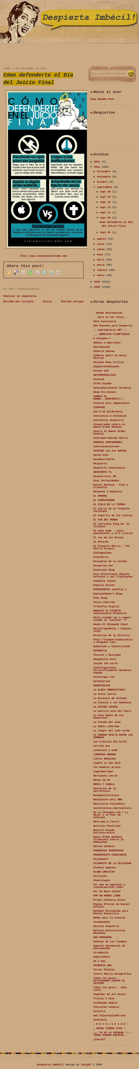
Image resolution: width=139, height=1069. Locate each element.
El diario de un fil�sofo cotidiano (111, 510)
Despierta (100, 463)
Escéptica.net (103, 565)
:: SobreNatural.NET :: (110, 330)
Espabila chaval (104, 581)
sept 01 (106, 232)
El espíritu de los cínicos (113, 515)
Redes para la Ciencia (109, 917)
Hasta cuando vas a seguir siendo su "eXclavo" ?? (112, 619)
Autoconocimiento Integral (112, 388)
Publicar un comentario (20, 296)
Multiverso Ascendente (109, 804)
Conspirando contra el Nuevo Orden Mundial (109, 425)
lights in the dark (107, 763)
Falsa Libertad (104, 602)
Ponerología (101, 880)
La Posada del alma (107, 722)
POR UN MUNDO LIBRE (107, 895)
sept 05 (106, 217)
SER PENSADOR (102, 937)
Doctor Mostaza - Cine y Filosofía (110, 486)
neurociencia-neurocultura (112, 808)
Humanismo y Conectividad (111, 646)
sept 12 (106, 212)
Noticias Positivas (107, 826)
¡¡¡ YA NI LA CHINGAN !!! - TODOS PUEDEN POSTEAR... (113, 1034)
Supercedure (101, 957)
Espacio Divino (104, 585)
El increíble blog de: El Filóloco (111, 525)
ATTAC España (102, 383)
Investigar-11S (104, 677)
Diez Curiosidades (106, 480)
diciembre (104, 171)
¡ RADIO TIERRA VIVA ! (109, 1028)
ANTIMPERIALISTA (104, 375)
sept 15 (106, 207)
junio (101, 249)
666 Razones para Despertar (113, 325)
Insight (86, 1064)
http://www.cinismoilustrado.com (43, 256)
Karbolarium (101, 681)
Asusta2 (98, 379)
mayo (100, 254)
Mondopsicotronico (106, 795)
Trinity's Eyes (104, 998)
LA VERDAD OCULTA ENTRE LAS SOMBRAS (113, 736)
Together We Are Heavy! (110, 994)
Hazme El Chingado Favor (110, 624)
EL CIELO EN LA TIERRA (109, 504)
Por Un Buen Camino (107, 891)
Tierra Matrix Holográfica (112, 974)
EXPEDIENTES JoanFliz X (110, 589)
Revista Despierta (106, 926)
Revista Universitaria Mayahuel (109, 932)
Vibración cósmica (106, 1007)
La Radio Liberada (106, 726)
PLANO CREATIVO (104, 872)
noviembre (104, 176)
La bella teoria (104, 694)
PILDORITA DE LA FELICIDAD (112, 863)
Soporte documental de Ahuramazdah (109, 947)
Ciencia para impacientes (111, 403)
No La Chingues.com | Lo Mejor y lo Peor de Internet (110, 815)
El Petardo (101, 541)
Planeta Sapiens (104, 867)
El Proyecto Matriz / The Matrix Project (111, 547)
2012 (97, 161)
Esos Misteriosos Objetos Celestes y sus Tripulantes (113, 575)
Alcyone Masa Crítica (108, 362)
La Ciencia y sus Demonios (112, 702)
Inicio (47, 301)
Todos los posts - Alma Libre (110, 989)
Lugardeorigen (103, 771)
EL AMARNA (100, 496)
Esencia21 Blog (104, 570)
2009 (97, 287)
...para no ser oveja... (110, 317)
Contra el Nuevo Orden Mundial (109, 432)
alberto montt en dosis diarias (110, 357)
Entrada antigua (72, 301)
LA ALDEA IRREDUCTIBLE (109, 689)
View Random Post (102, 99)
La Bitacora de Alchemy (110, 698)
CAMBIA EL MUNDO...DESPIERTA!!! (108, 397)
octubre (103, 182)
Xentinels (100, 1020)
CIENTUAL (99, 407)
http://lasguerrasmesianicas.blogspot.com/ (113, 641)
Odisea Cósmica (104, 846)
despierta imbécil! (50, 1064)
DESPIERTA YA (102, 472)
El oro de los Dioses (108, 537)
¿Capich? (99, 1039)
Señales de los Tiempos (110, 941)
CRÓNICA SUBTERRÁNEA (107, 442)
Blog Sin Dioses (104, 392)
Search (131, 74)
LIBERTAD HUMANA (104, 754)
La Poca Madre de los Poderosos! (108, 716)
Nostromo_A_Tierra (106, 821)
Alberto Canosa (104, 351)
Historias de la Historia (111, 635)
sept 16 (106, 202)
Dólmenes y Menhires (107, 491)
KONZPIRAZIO (101, 685)
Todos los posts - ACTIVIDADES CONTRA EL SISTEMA (109, 981)
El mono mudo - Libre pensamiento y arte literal (113, 532)
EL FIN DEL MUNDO (105, 519)
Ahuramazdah (101, 347)
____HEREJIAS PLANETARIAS (111, 334)
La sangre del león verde (111, 730)
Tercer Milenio (104, 969)
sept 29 (106, 197)
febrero (103, 270)
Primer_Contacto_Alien (109, 900)
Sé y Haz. (100, 961)
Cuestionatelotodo (106, 446)
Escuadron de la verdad (110, 561)
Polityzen (100, 876)
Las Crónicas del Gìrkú (110, 741)
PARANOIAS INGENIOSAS (108, 850)
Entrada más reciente (18, 301)
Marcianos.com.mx (105, 775)
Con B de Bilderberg (107, 411)
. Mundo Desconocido (107, 313)
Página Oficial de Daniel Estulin (111, 905)
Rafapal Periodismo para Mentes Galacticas (110, 912)
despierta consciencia (109, 468)
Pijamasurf (101, 859)
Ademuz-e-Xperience (107, 342)
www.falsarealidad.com (109, 1015)
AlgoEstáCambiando (106, 366)
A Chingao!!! (102, 338)
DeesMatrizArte (104, 459)
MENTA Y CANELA (104, 784)
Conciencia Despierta (108, 420)
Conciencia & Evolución (110, 416)
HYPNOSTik (100, 650)
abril (101, 259)
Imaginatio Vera (104, 659)
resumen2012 (101, 922)
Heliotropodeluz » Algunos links (112, 630)
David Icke (101, 455)
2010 (97, 282)
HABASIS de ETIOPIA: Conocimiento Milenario (110, 612)
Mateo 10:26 (101, 780)
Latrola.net (101, 746)
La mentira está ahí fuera (112, 711)
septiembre (105, 187)
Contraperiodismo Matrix (110, 438)
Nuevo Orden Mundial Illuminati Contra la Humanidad (108, 840)
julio (101, 244)
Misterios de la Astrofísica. (104, 790)
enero (101, 275)
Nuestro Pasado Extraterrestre (104, 831)
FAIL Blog (100, 598)
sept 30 (106, 191)
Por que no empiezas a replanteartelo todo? (109, 886)
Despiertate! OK (104, 476)
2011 (97, 167)
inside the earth (105, 663)
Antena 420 (101, 370)
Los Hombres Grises (107, 767)
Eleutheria (101, 557)
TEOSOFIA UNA (102, 965)
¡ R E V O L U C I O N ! (110, 1024)
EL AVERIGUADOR (104, 500)
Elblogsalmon (102, 553)
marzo (101, 265)
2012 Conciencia (104, 321)
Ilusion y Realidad (107, 655)
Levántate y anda (105, 750)
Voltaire (99, 1011)
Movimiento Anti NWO (107, 799)
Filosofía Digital (106, 606)
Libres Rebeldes (104, 758)
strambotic (101, 952)
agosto (102, 239)
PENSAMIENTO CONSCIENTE (110, 854)
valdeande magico (105, 1002)
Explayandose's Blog (107, 593)
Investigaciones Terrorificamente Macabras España (112, 670)
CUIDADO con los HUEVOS (110, 450)
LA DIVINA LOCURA (105, 707)
